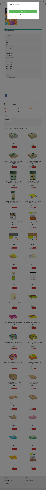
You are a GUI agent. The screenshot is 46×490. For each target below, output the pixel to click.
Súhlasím (23, 11)
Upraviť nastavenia (23, 14)
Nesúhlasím (23, 16)
